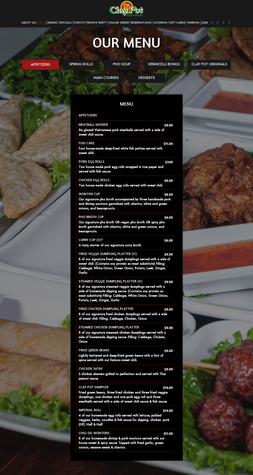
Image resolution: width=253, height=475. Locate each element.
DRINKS (52, 23)
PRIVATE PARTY (96, 23)
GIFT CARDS (177, 23)
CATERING (160, 23)
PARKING (193, 23)
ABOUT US (28, 23)
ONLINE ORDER (119, 23)
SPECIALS (65, 23)
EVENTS (79, 23)
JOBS (204, 23)
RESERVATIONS (141, 23)
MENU (41, 23)
